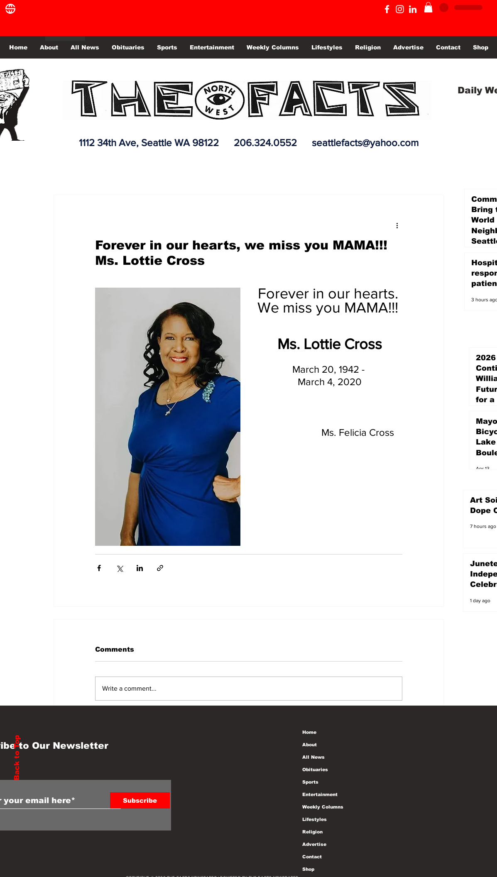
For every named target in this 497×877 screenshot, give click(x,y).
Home (309, 732)
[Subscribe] (140, 800)
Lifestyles (314, 819)
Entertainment (320, 794)
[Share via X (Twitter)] (119, 568)
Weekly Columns (322, 806)
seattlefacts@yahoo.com (365, 142)
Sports (310, 781)
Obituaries (315, 769)
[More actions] (397, 225)
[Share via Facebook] (99, 568)
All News (313, 757)
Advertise (314, 844)
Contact (312, 856)
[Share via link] (160, 568)
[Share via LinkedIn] (140, 568)
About (309, 744)
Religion (312, 831)
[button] (428, 7)
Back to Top (17, 757)
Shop (308, 869)
